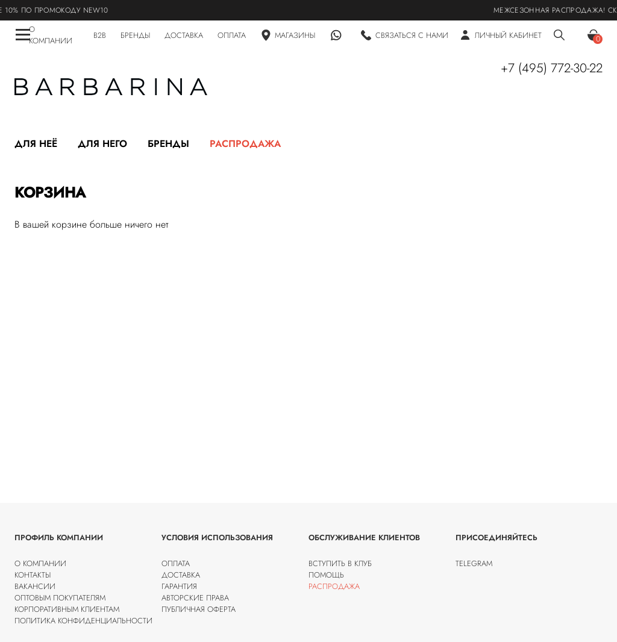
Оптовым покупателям (59, 597)
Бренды (168, 144)
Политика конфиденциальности (83, 620)
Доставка (180, 575)
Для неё (35, 144)
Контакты (32, 575)
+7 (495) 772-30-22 (552, 68)
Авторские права (195, 597)
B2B (99, 35)
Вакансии (34, 586)
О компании (40, 563)
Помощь (326, 575)
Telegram (474, 563)
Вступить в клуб (340, 563)
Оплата (175, 563)
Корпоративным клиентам (66, 609)
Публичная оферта (198, 609)
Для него (102, 144)
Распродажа (245, 144)
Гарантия (179, 586)
